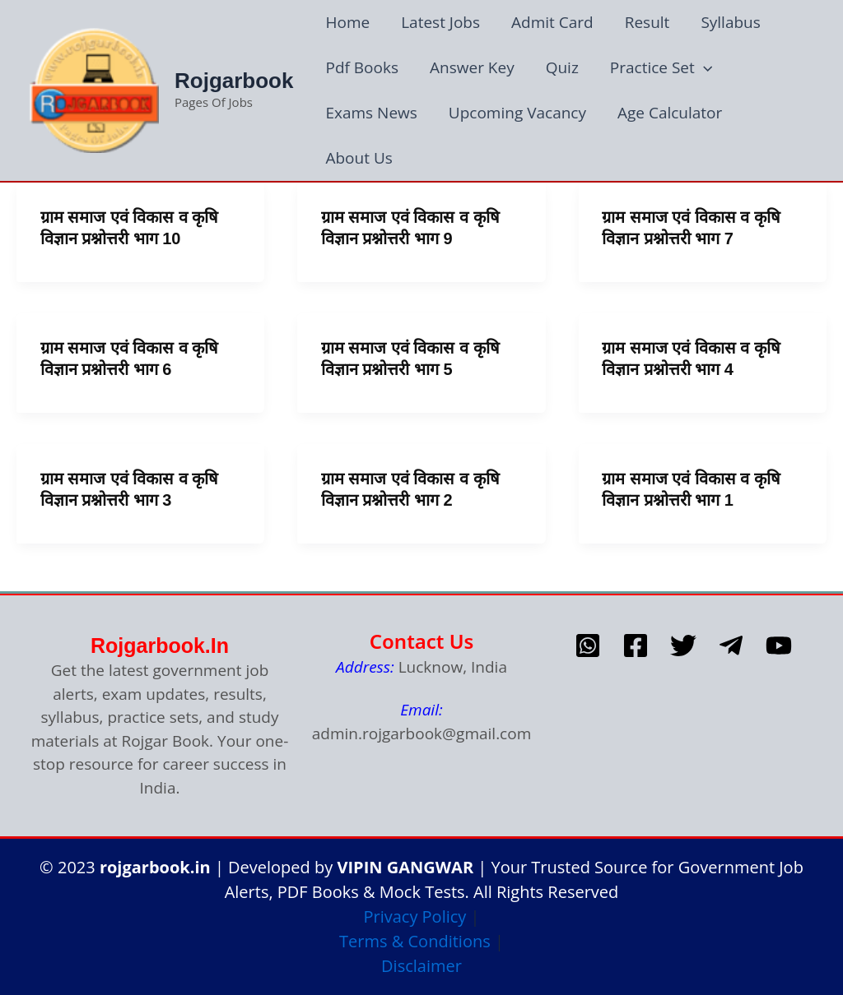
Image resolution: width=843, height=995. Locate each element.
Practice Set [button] (661, 67)
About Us (358, 158)
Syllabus (730, 22)
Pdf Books (361, 67)
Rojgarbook (234, 80)
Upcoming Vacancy (517, 112)
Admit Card (552, 22)
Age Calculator (669, 112)
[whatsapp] (588, 645)
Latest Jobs (440, 22)
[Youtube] (779, 645)
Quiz (562, 67)
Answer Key (472, 67)
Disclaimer (421, 966)
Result (647, 22)
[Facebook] (635, 645)
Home (347, 22)
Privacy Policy (414, 916)
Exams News (371, 112)
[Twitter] (683, 645)
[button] (703, 67)
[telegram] (731, 645)
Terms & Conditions (415, 941)
